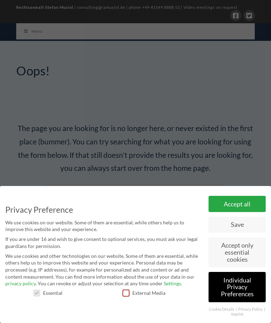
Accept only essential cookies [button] (237, 252)
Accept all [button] (237, 204)
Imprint (237, 314)
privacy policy (20, 283)
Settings (172, 283)
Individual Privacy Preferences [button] (237, 287)
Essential (47, 293)
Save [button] (237, 224)
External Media (143, 293)
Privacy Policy (250, 309)
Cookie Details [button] (222, 309)
